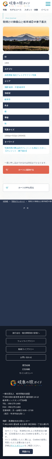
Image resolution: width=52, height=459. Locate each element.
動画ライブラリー (26, 349)
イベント (45, 10)
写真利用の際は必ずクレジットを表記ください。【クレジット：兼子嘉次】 (26, 149)
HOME (5, 201)
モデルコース (15, 10)
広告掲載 (26, 369)
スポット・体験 (31, 10)
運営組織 (26, 365)
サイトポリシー (26, 373)
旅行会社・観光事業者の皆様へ (26, 333)
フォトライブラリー (26, 341)
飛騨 (6, 87)
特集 (5, 10)
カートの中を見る (20, 187)
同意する (26, 451)
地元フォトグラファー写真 (24, 75)
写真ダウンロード (18, 201)
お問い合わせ (26, 357)
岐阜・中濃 (14, 87)
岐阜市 (22, 87)
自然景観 (8, 75)
